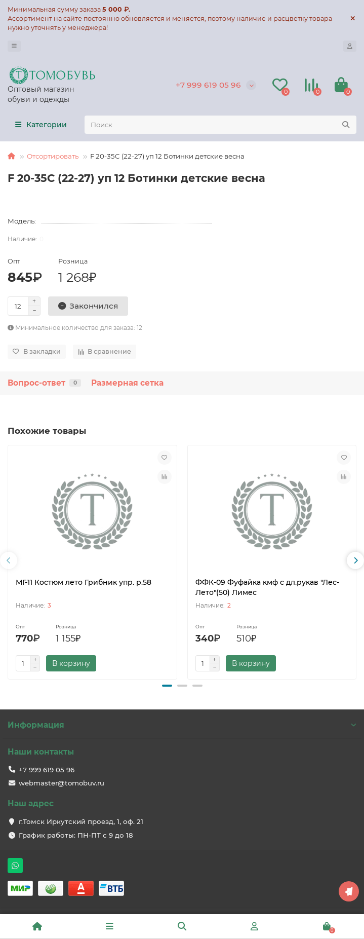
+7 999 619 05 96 (208, 85)
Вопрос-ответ (44, 383)
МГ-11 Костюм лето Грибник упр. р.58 (83, 582)
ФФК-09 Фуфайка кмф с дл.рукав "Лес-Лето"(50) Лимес (267, 587)
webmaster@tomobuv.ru (61, 783)
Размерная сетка (127, 383)
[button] (167, 686)
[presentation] (8, 560)
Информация (182, 725)
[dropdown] (14, 46)
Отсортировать (52, 156)
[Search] (220, 125)
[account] (349, 46)
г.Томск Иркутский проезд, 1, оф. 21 (81, 821)
